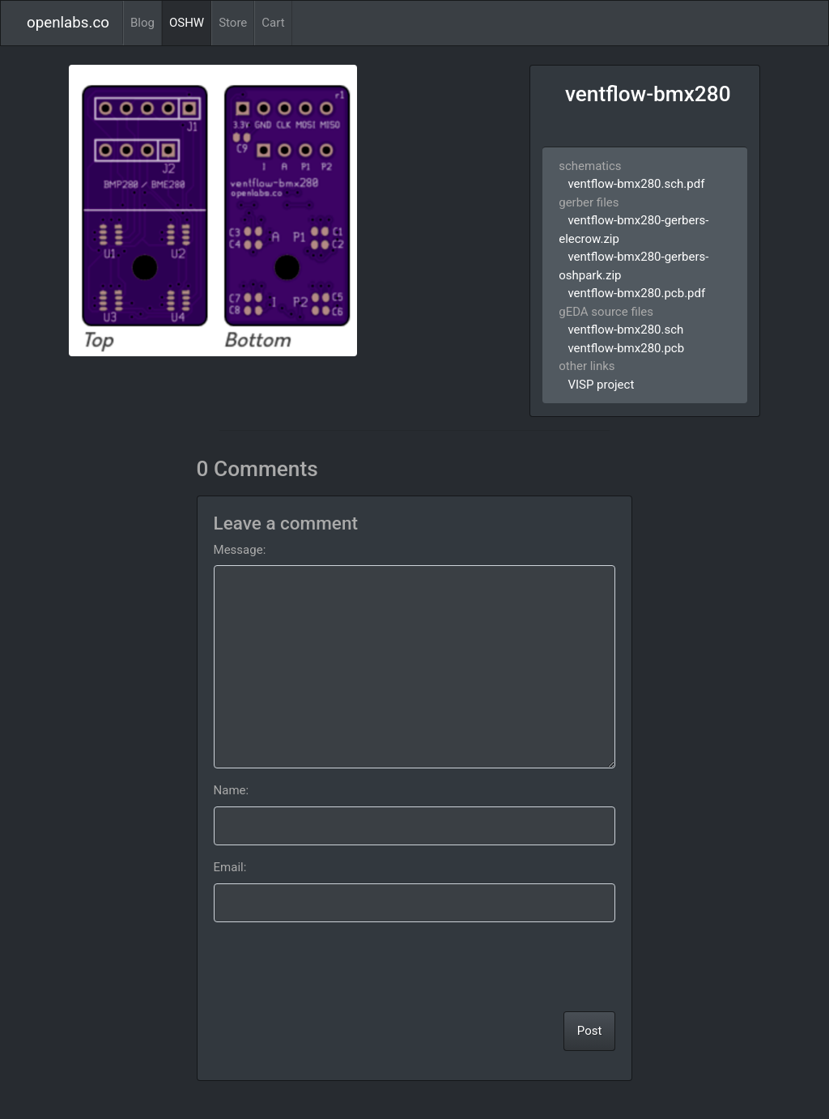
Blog (142, 22)
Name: (231, 790)
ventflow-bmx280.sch (625, 329)
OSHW (186, 22)
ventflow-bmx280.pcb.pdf (636, 293)
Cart (272, 22)
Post (589, 1030)
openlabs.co (68, 23)
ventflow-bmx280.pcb (626, 348)
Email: (230, 867)
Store (233, 22)
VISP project (601, 384)
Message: (240, 549)
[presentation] (492, 966)
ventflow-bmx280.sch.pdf (636, 184)
